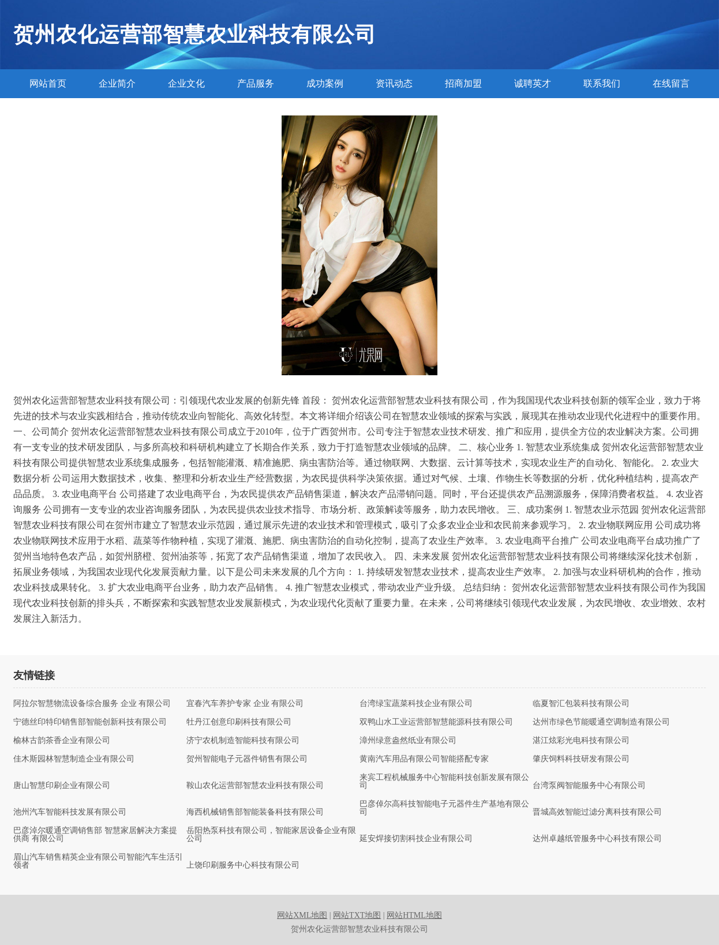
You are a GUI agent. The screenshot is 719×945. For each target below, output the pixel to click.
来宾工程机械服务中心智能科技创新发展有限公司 (444, 782)
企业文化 (186, 83)
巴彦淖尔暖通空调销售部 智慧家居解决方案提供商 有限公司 (95, 835)
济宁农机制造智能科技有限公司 (242, 741)
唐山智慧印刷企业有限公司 (61, 786)
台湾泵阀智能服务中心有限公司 (589, 786)
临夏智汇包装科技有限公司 (581, 704)
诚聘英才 (532, 83)
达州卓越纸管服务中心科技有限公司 (597, 839)
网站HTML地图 (414, 915)
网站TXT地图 (357, 915)
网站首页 (47, 83)
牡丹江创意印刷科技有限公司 (238, 722)
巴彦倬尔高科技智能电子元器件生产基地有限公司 (444, 808)
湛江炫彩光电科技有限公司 (581, 741)
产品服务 (255, 83)
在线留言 (671, 83)
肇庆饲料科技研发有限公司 (581, 759)
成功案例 (324, 83)
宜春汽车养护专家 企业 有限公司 (245, 704)
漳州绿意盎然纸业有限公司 (408, 741)
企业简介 (117, 83)
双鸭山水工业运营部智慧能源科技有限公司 (436, 722)
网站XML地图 (302, 915)
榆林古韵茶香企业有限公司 (61, 741)
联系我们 (601, 83)
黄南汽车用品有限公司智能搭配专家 (424, 759)
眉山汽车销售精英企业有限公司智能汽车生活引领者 (98, 861)
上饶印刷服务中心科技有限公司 (242, 865)
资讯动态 (394, 83)
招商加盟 (463, 83)
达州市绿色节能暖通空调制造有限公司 (601, 722)
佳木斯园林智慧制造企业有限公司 (73, 759)
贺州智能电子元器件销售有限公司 (247, 759)
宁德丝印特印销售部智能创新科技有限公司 (90, 722)
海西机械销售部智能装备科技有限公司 (255, 812)
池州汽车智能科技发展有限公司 (69, 812)
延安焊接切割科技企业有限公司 (416, 839)
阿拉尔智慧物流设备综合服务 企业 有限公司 (92, 704)
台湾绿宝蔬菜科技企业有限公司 (416, 704)
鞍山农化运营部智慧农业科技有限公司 (255, 786)
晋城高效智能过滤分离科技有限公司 (597, 812)
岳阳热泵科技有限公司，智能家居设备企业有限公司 (271, 835)
